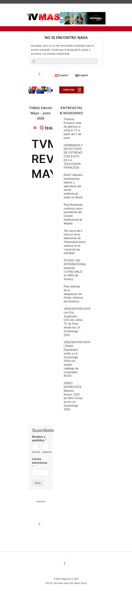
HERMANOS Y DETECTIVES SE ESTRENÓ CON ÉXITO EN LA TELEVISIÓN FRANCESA (73, 156)
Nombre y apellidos (39, 438)
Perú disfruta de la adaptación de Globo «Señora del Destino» (73, 294)
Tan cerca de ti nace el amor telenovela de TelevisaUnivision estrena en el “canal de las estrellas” (75, 242)
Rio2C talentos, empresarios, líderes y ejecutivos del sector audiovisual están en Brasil (73, 186)
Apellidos (45, 452)
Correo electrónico (39, 462)
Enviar (38, 483)
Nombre (35, 452)
